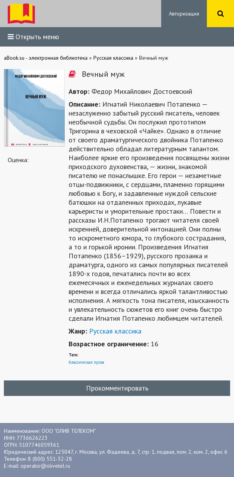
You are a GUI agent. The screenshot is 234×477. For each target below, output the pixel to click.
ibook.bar (21, 13)
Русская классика (115, 331)
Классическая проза (86, 362)
